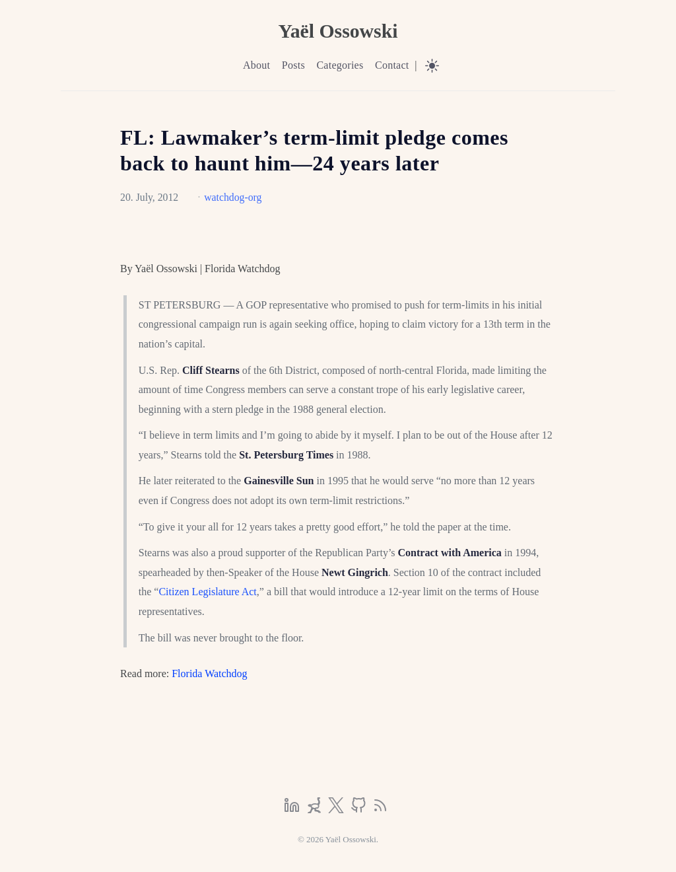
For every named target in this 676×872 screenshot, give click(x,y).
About (256, 65)
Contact (392, 65)
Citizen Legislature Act (207, 591)
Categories (339, 65)
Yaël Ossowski (337, 31)
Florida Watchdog (209, 673)
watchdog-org (232, 197)
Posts (293, 65)
